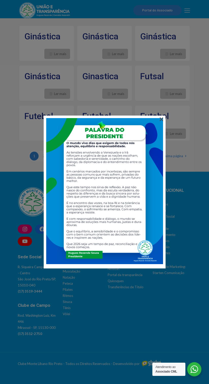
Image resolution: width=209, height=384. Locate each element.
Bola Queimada (74, 210)
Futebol (38, 116)
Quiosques (116, 281)
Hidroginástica (73, 253)
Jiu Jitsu (68, 259)
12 (138, 156)
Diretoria (159, 210)
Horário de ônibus (121, 250)
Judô (66, 265)
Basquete (70, 204)
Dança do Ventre (75, 222)
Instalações (161, 241)
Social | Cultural (119, 204)
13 (147, 156)
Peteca (68, 283)
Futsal (152, 76)
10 (119, 156)
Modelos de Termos (123, 263)
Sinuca (67, 302)
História (158, 222)
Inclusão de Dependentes (126, 256)
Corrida (68, 216)
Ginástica (42, 36)
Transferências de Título (125, 287)
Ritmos (68, 296)
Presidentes (161, 253)
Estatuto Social (164, 216)
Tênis (67, 308)
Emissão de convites (123, 244)
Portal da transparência (125, 275)
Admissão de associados (126, 232)
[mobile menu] (187, 10)
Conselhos (160, 204)
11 (128, 156)
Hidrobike (70, 247)
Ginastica (100, 76)
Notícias (114, 269)
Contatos (115, 238)
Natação (69, 277)
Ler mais (60, 54)
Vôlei (66, 314)
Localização (161, 247)
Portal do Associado (157, 10)
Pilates (68, 289)
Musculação (71, 271)
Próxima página (174, 156)
